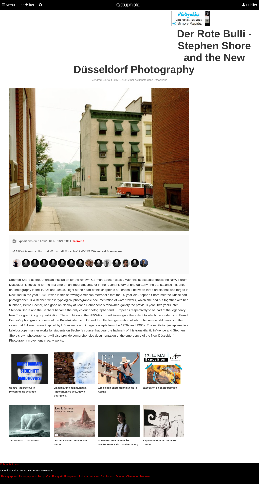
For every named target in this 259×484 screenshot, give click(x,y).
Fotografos (44, 476)
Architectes (107, 476)
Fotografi (57, 476)
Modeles (145, 476)
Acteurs (119, 476)
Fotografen (70, 476)
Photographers (27, 476)
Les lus (26, 5)
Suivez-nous (47, 470)
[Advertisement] (109, 34)
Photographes (8, 476)
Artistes (94, 476)
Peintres (84, 476)
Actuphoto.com (11, 464)
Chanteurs (132, 476)
